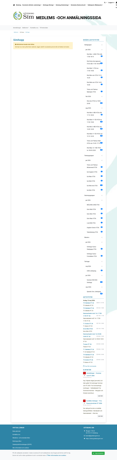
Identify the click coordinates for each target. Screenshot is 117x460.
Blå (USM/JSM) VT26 (93, 205)
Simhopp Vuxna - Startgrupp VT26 (95, 248)
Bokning (18, 5)
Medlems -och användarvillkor (21, 438)
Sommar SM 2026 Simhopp (95, 281)
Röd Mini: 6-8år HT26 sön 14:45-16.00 (95, 128)
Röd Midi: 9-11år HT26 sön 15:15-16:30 (95, 135)
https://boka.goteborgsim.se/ (94, 438)
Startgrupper (88, 45)
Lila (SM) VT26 (95, 223)
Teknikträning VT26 (95, 232)
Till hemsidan (44, 28)
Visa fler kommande (89, 366)
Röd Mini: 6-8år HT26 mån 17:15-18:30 (95, 114)
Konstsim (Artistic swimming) (31, 5)
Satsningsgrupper (89, 195)
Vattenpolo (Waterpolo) (95, 5)
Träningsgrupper (89, 155)
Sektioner (25, 28)
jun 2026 (88, 275)
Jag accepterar (98, 453)
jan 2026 (88, 49)
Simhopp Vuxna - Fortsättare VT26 (95, 255)
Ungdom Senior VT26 (95, 227)
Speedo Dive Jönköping (95, 292)
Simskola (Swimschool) (78, 5)
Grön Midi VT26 (95, 209)
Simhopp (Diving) (48, 5)
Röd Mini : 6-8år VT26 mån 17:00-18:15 (95, 55)
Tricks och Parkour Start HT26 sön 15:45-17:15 (95, 142)
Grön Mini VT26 (95, 214)
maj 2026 (88, 266)
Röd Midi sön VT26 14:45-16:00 (95, 84)
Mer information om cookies (21, 448)
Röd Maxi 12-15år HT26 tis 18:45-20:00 (95, 149)
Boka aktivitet (16, 431)
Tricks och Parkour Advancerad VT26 (95, 166)
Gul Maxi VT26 (95, 176)
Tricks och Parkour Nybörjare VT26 (95, 91)
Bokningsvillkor (17, 441)
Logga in (111, 2)
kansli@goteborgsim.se (93, 436)
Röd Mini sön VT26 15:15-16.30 (95, 77)
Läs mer (100, 396)
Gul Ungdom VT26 (95, 172)
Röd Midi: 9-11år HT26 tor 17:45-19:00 (95, 121)
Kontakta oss (34, 28)
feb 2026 (88, 96)
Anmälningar (17, 28)
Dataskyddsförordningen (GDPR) (22, 444)
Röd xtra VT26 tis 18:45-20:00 (95, 102)
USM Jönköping (95, 271)
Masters (86, 237)
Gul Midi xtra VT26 (95, 185)
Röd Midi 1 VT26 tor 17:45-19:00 (95, 69)
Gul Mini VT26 (95, 190)
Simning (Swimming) (62, 5)
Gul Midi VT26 (95, 181)
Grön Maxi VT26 (95, 218)
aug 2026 (88, 108)
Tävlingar (87, 261)
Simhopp (27, 32)
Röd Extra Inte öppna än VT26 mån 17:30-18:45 (95, 62)
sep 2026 (88, 287)
